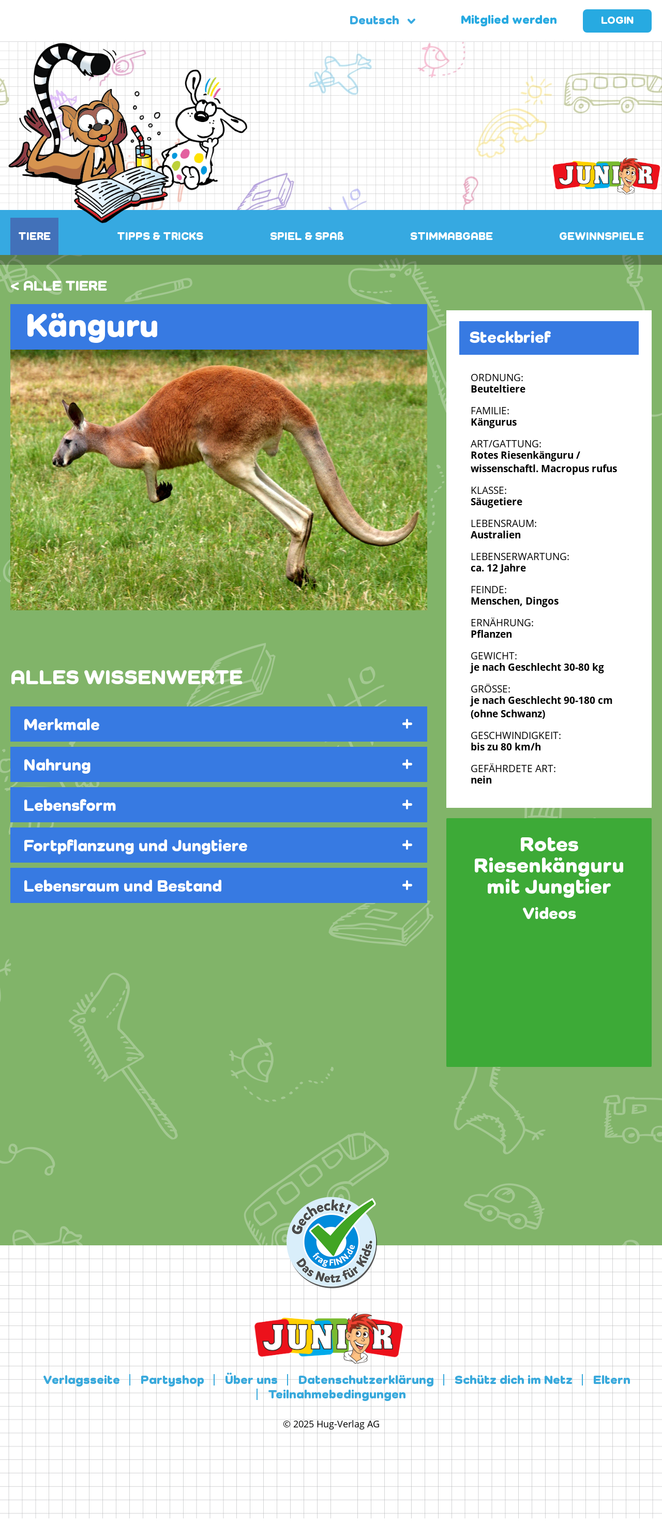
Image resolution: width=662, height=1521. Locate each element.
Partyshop (172, 1381)
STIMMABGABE (451, 237)
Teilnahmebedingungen (337, 1395)
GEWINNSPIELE (601, 237)
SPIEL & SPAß (307, 237)
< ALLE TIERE (58, 286)
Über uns (251, 1381)
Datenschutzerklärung (366, 1381)
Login (617, 21)
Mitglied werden (509, 20)
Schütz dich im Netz (514, 1381)
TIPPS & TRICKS (160, 237)
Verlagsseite (81, 1381)
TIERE (34, 237)
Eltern (611, 1381)
